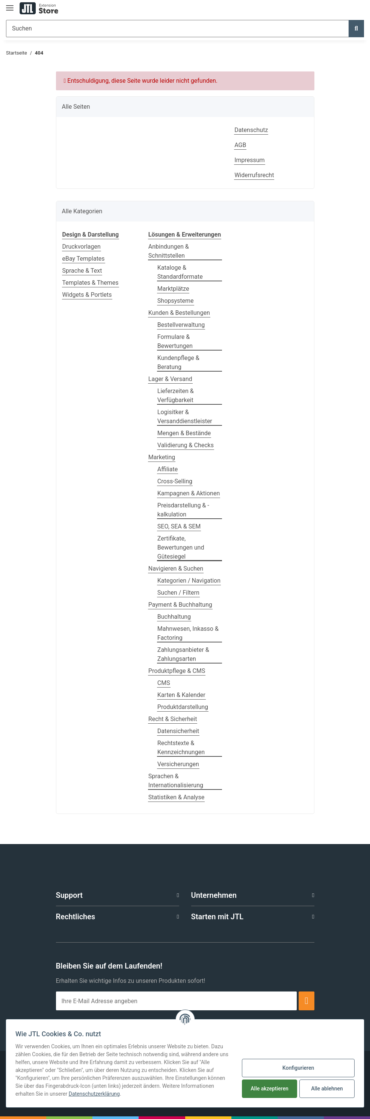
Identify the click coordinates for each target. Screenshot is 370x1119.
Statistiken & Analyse (176, 797)
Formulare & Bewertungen (175, 341)
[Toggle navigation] (10, 4)
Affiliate (167, 469)
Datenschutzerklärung (94, 1094)
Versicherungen (178, 764)
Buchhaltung (174, 616)
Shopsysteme (175, 300)
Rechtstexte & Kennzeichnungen (181, 747)
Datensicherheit (178, 731)
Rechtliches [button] (75, 916)
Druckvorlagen (81, 246)
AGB (240, 145)
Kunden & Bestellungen (179, 312)
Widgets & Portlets (87, 294)
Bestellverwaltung (181, 324)
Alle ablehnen (327, 1089)
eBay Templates (83, 258)
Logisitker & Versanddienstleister (184, 416)
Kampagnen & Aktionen (188, 493)
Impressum (249, 160)
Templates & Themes (90, 282)
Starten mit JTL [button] (217, 916)
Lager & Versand (170, 379)
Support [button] (69, 895)
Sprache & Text (82, 270)
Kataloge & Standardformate (180, 272)
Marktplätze (173, 288)
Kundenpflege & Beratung (178, 362)
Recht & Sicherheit (172, 719)
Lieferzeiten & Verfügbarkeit (175, 395)
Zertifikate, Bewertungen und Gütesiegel (180, 547)
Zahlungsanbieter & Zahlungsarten (183, 654)
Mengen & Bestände (184, 433)
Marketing (161, 457)
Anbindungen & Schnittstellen (168, 251)
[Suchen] (177, 28)
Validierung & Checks (185, 445)
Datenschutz (251, 130)
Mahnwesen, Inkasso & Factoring (188, 633)
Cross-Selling (174, 481)
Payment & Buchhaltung (180, 604)
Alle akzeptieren (269, 1089)
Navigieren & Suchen (175, 568)
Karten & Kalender (181, 694)
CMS (163, 682)
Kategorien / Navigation (188, 580)
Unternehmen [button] (214, 895)
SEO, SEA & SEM (179, 526)
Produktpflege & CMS (176, 670)
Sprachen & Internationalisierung (175, 781)
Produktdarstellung (182, 707)
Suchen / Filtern (178, 592)
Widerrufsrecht (254, 175)
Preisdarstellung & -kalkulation (183, 510)
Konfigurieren (298, 1068)
